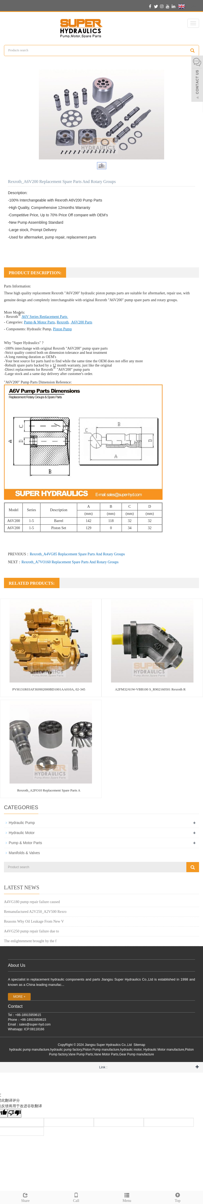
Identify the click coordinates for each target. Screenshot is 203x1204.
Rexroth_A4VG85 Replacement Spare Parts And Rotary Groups (77, 554)
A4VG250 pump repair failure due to (31, 931)
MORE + (19, 997)
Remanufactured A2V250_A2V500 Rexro (35, 912)
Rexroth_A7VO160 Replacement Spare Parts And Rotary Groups (69, 562)
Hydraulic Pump (39, 329)
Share (25, 1197)
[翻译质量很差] (14, 1113)
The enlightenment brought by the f (30, 941)
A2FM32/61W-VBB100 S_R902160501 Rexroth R (150, 689)
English (188, 6)
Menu (127, 1197)
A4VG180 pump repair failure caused (32, 902)
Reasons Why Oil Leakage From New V (34, 921)
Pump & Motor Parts (25, 843)
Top (177, 1197)
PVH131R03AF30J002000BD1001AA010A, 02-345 (48, 689)
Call (76, 1197)
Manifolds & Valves (24, 853)
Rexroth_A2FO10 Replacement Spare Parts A (48, 790)
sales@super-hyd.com (35, 1024)
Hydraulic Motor (22, 833)
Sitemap (139, 1045)
